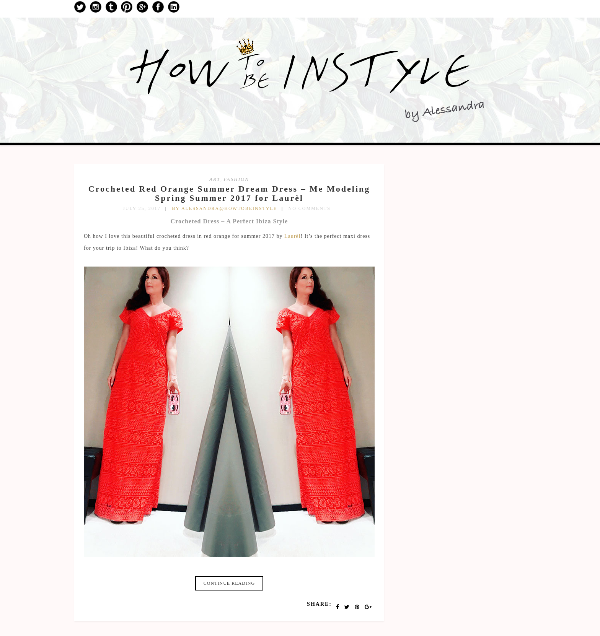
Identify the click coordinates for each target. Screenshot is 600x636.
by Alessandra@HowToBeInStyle (224, 208)
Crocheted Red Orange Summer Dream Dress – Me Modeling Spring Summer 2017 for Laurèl (229, 193)
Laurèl (292, 236)
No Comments (310, 208)
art (214, 179)
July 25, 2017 (142, 208)
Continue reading (229, 583)
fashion (236, 179)
